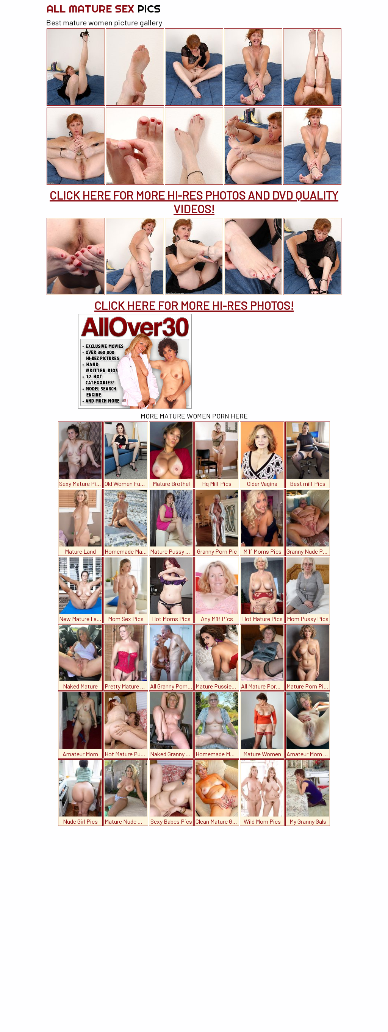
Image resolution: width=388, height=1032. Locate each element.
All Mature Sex (103, 8)
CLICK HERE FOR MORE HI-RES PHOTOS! (194, 305)
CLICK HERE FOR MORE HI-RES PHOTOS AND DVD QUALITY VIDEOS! (194, 201)
